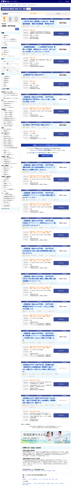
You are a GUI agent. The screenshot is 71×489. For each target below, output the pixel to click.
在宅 (5, 191)
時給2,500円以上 (8, 103)
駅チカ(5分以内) (7, 129)
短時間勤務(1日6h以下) (9, 120)
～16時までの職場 (8, 112)
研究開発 (6, 80)
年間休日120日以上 (8, 138)
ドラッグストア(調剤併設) (10, 39)
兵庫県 (19, 4)
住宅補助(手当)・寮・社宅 (10, 163)
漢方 (5, 187)
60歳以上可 (6, 168)
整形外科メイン (7, 185)
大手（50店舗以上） (8, 154)
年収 (9, 61)
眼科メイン (6, 181)
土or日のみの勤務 (8, 125)
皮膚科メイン (7, 183)
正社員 (6, 50)
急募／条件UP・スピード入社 (11, 98)
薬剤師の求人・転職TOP (5, 4)
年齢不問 (6, 170)
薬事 (5, 86)
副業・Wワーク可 (8, 167)
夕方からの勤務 (7, 122)
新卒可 (5, 172)
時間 (16, 19)
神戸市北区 (24, 4)
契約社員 (6, 52)
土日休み (6, 134)
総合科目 (6, 179)
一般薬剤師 (7, 76)
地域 (4, 19)
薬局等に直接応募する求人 (10, 93)
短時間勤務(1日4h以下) (9, 118)
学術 (5, 84)
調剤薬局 (6, 35)
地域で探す (14, 4)
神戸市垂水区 (37, 470)
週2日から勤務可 (8, 142)
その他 (5, 45)
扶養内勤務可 (7, 205)
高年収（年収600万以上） (10, 101)
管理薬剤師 (6, 78)
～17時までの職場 (8, 114)
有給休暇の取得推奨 (8, 145)
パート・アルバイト (9, 56)
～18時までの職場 (8, 116)
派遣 (5, 54)
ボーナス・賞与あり (8, 107)
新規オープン (7, 152)
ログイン (61, 1)
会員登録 (67, 1)
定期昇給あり (7, 105)
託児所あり (6, 159)
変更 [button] (17, 29)
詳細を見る (61, 33)
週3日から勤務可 (8, 143)
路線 (10, 19)
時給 (9, 67)
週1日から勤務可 (8, 140)
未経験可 (6, 174)
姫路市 (54, 470)
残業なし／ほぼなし (8, 110)
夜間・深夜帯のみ (8, 123)
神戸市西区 (49, 470)
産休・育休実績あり (8, 158)
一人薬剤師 (6, 178)
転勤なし (6, 150)
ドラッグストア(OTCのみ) (10, 41)
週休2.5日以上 (7, 136)
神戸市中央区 (43, 470)
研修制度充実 (7, 161)
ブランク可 (6, 204)
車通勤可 (6, 131)
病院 (5, 37)
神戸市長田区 (25, 470)
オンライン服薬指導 (8, 189)
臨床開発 (6, 82)
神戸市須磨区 (31, 470)
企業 (5, 43)
